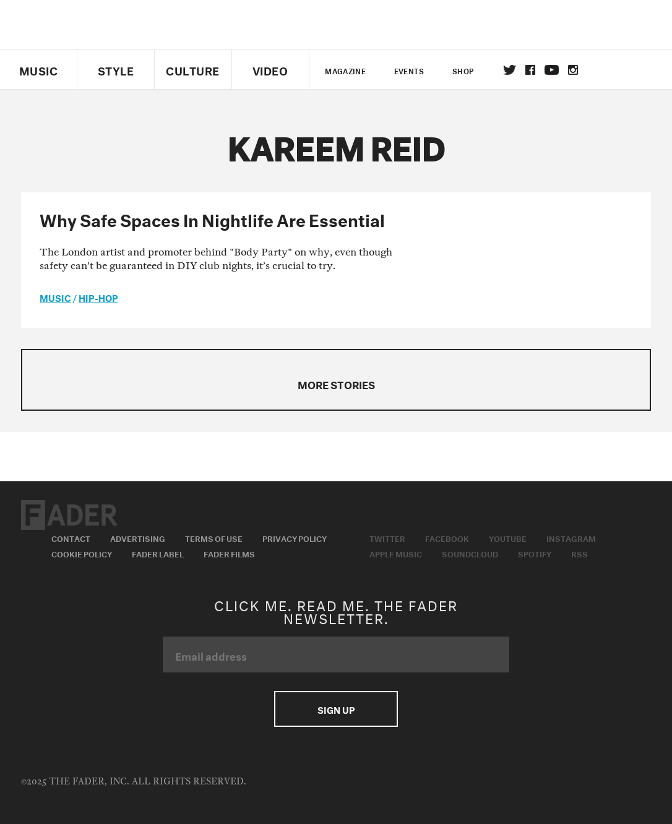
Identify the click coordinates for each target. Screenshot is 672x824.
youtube (552, 70)
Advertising (137, 537)
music (55, 297)
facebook (530, 70)
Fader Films (229, 553)
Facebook (447, 537)
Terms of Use (214, 537)
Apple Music (395, 553)
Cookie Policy (81, 553)
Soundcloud (470, 553)
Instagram (571, 537)
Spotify (534, 553)
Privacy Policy (294, 537)
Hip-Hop (98, 297)
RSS (579, 553)
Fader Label (158, 553)
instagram (573, 70)
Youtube (508, 537)
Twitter (509, 70)
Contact (70, 537)
